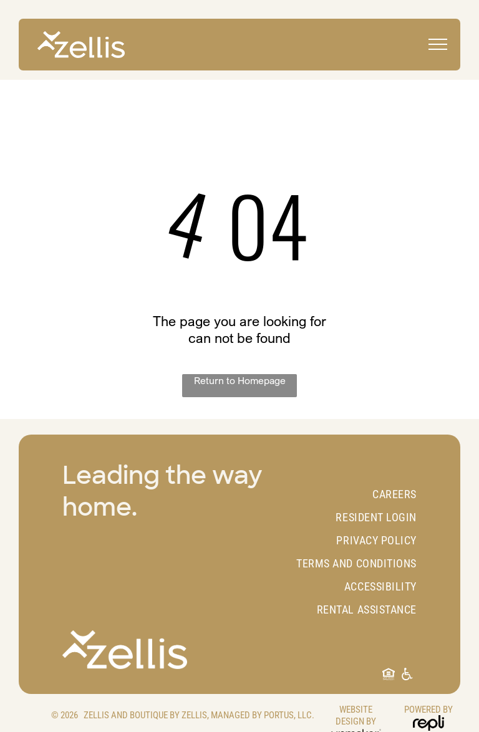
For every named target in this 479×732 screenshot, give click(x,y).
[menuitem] (348, 494)
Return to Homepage (240, 380)
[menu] (438, 44)
